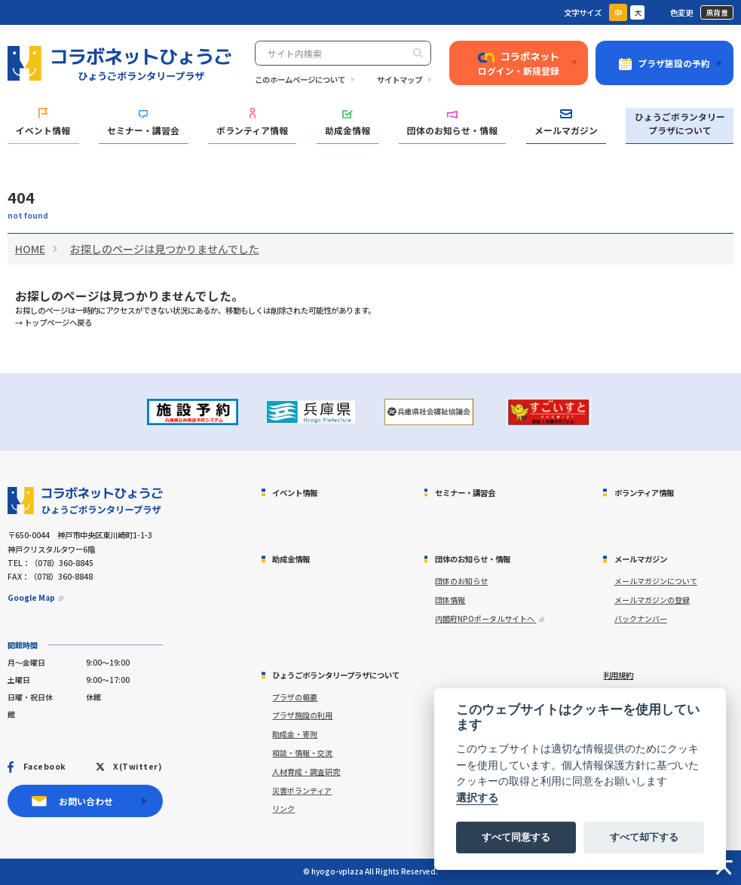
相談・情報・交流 (302, 752)
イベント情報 (43, 122)
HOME (30, 248)
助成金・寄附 (294, 734)
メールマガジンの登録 (652, 599)
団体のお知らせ (461, 580)
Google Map (31, 597)
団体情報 (450, 599)
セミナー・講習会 (143, 123)
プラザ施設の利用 (302, 715)
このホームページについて (300, 79)
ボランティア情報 (252, 122)
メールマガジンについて (655, 580)
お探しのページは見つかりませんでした (164, 248)
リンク (283, 808)
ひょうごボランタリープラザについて (680, 123)
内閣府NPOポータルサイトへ (485, 618)
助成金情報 (347, 123)
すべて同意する (516, 837)
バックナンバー (640, 618)
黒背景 (717, 12)
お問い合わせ (86, 801)
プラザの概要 (294, 697)
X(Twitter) (137, 766)
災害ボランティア (302, 790)
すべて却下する (644, 837)
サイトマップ (399, 79)
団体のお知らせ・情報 (452, 123)
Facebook (44, 766)
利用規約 (618, 675)
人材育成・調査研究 (306, 771)
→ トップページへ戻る (53, 322)
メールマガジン (566, 122)
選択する (477, 798)
